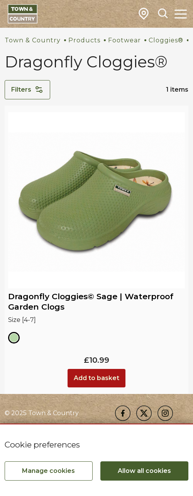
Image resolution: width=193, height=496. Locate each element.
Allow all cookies (144, 470)
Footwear (124, 40)
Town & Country (33, 40)
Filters (27, 89)
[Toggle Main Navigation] (180, 14)
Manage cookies (48, 470)
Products (84, 40)
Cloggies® (166, 40)
